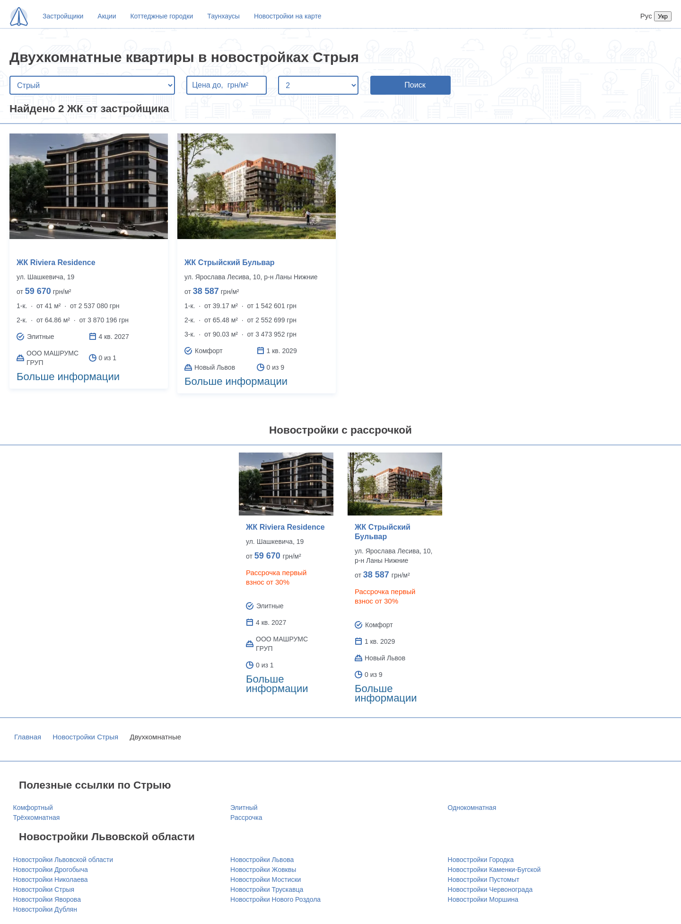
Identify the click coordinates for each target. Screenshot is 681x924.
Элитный (244, 807)
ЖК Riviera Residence (56, 262)
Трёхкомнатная (36, 817)
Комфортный (33, 807)
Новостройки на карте (288, 16)
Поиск (414, 85)
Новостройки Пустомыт (484, 879)
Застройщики (63, 16)
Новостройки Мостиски (265, 879)
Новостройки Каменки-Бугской (494, 869)
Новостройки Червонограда (490, 889)
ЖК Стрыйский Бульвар (229, 262)
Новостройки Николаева (50, 879)
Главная (27, 737)
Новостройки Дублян (45, 909)
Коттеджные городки (161, 16)
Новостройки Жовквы (263, 869)
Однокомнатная (472, 807)
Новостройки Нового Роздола (275, 899)
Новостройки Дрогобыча (50, 869)
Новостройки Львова (262, 859)
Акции (106, 16)
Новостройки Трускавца (266, 889)
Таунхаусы (223, 16)
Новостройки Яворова (47, 899)
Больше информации (68, 376)
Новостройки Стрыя (85, 737)
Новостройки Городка (481, 859)
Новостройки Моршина (483, 899)
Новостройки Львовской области (63, 859)
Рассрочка (246, 817)
